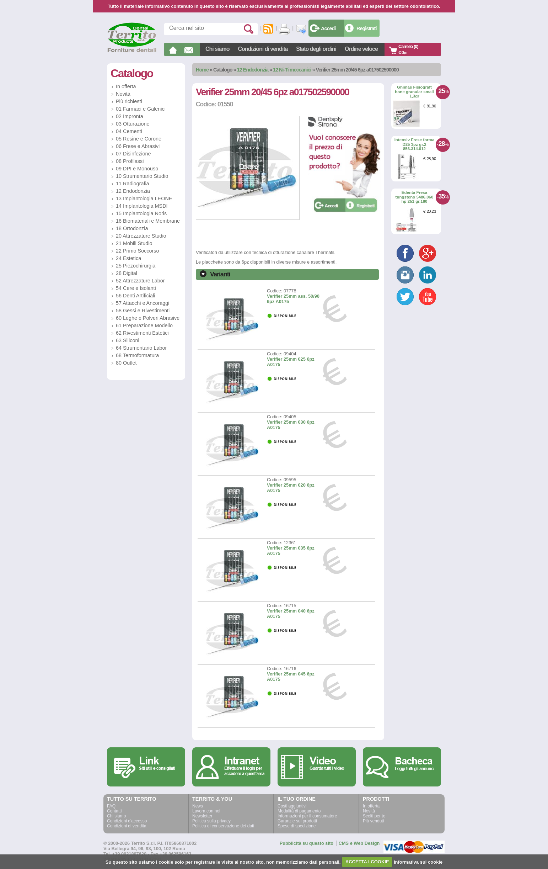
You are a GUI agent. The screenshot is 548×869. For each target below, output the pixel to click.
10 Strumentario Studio (142, 176)
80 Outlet (126, 363)
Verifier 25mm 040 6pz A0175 (291, 613)
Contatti (114, 811)
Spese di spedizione (297, 825)
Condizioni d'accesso (127, 820)
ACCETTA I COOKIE (367, 861)
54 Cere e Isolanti (136, 288)
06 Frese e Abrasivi (138, 146)
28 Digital (126, 273)
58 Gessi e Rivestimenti (143, 310)
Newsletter (202, 816)
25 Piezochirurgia (135, 266)
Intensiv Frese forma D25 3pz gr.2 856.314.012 (414, 144)
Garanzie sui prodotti (297, 820)
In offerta (126, 86)
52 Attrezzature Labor (140, 281)
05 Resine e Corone (138, 139)
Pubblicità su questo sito (306, 843)
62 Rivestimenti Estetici (142, 333)
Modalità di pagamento (299, 811)
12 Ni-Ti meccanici (292, 70)
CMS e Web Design (359, 843)
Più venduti (373, 820)
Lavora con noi (206, 811)
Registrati (366, 28)
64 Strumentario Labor (141, 348)
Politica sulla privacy (211, 820)
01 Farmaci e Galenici (141, 109)
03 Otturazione (132, 124)
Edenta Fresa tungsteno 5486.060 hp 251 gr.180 (415, 196)
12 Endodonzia (253, 70)
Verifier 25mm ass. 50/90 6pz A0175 (293, 298)
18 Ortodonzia (132, 228)
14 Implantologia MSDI (142, 206)
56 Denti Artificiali (135, 295)
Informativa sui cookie (418, 861)
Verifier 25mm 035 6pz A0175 (291, 550)
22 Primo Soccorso (137, 251)
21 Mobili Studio (134, 243)
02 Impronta (129, 116)
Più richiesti (129, 101)
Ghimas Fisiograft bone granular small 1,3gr (414, 91)
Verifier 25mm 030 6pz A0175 (291, 424)
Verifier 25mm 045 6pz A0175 (291, 676)
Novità (123, 94)
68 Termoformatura (137, 355)
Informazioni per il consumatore (307, 816)
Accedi (328, 28)
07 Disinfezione (133, 154)
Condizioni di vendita (263, 49)
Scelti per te (374, 816)
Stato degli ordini (316, 49)
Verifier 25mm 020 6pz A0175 (291, 487)
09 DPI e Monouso (137, 168)
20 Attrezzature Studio (141, 236)
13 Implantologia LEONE (144, 198)
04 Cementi (129, 131)
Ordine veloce (361, 49)
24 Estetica (128, 258)
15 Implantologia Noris (141, 213)
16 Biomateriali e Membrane (148, 221)
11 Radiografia (132, 183)
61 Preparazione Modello (144, 325)
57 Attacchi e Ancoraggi (142, 303)
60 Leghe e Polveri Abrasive (147, 318)
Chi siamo (217, 49)
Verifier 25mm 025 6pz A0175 (291, 361)
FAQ (111, 806)
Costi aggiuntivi (292, 806)
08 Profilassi (130, 161)
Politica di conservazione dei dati (223, 825)
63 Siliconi (127, 340)
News (197, 806)
